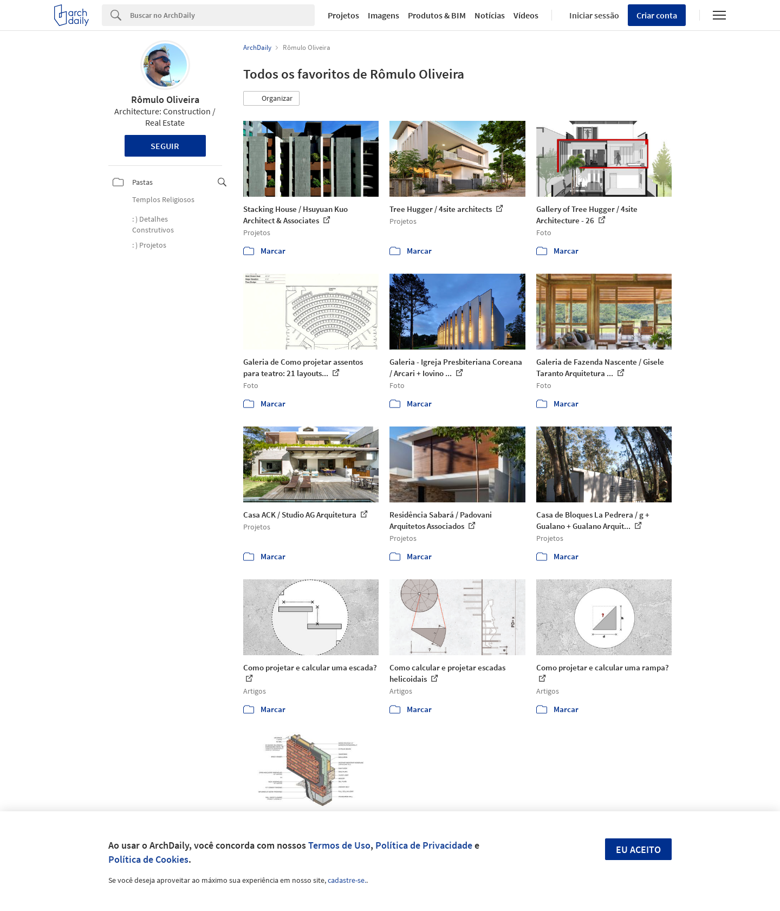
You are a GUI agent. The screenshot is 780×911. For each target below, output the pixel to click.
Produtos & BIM (437, 15)
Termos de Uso (339, 845)
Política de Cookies (148, 859)
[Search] (222, 15)
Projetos (343, 15)
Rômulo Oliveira (165, 99)
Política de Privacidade (423, 845)
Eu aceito (638, 849)
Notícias (489, 15)
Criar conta (656, 15)
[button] (271, 98)
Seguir (165, 145)
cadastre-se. (347, 880)
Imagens (383, 15)
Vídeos (526, 15)
